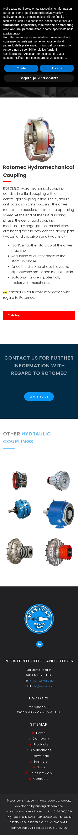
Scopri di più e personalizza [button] (39, 826)
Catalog (13, 315)
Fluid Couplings (49, 70)
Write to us (39, 397)
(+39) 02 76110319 (42, 681)
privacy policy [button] (54, 761)
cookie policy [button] (11, 781)
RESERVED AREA (64, 7)
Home (32, 70)
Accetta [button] (57, 816)
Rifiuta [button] (21, 816)
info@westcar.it (42, 686)
